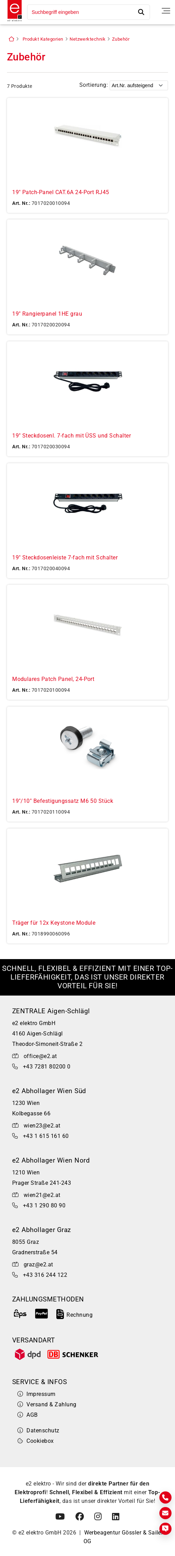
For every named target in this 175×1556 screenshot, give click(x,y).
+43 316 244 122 (45, 1275)
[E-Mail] (165, 1513)
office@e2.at (40, 1056)
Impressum (36, 1394)
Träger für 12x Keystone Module (53, 923)
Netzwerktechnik (87, 39)
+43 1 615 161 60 (46, 1136)
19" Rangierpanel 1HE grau (47, 313)
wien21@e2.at (42, 1195)
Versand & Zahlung (47, 1404)
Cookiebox (35, 1441)
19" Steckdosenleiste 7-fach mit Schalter (65, 557)
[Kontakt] (165, 1497)
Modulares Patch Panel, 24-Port (53, 679)
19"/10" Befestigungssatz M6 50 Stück (62, 801)
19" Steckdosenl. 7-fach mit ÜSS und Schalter (71, 435)
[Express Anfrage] (165, 1529)
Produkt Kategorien (43, 39)
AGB (27, 1415)
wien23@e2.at (42, 1125)
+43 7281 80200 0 (47, 1066)
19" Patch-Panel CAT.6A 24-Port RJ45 (60, 192)
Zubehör (120, 39)
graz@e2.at (38, 1264)
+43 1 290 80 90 (44, 1205)
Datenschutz (38, 1430)
